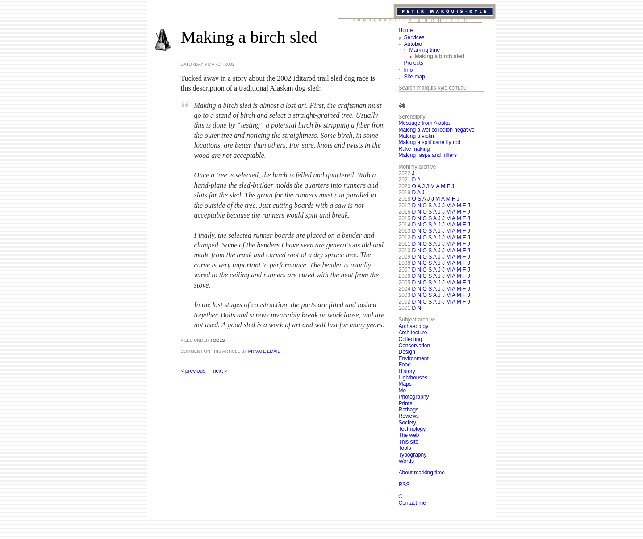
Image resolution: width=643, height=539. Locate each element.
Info (408, 70)
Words (406, 461)
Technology (412, 429)
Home (406, 30)
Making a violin (416, 136)
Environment (414, 358)
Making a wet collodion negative (437, 130)
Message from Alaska (424, 123)
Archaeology (414, 326)
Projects (413, 63)
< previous (193, 371)
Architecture (413, 332)
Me (402, 390)
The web (409, 435)
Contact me (412, 503)
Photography (414, 397)
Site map (414, 77)
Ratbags (409, 410)
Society (407, 423)
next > (220, 371)
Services (414, 37)
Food (405, 365)
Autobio (413, 44)
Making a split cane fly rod (430, 142)
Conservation (414, 345)
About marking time (422, 472)
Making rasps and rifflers (428, 155)
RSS (404, 484)
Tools (217, 339)
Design (407, 352)
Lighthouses (413, 377)
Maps (405, 384)
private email (264, 351)
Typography (413, 455)
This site (409, 442)
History (407, 371)
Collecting (410, 339)
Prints (406, 403)
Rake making (414, 149)
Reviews (409, 416)
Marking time (424, 50)
